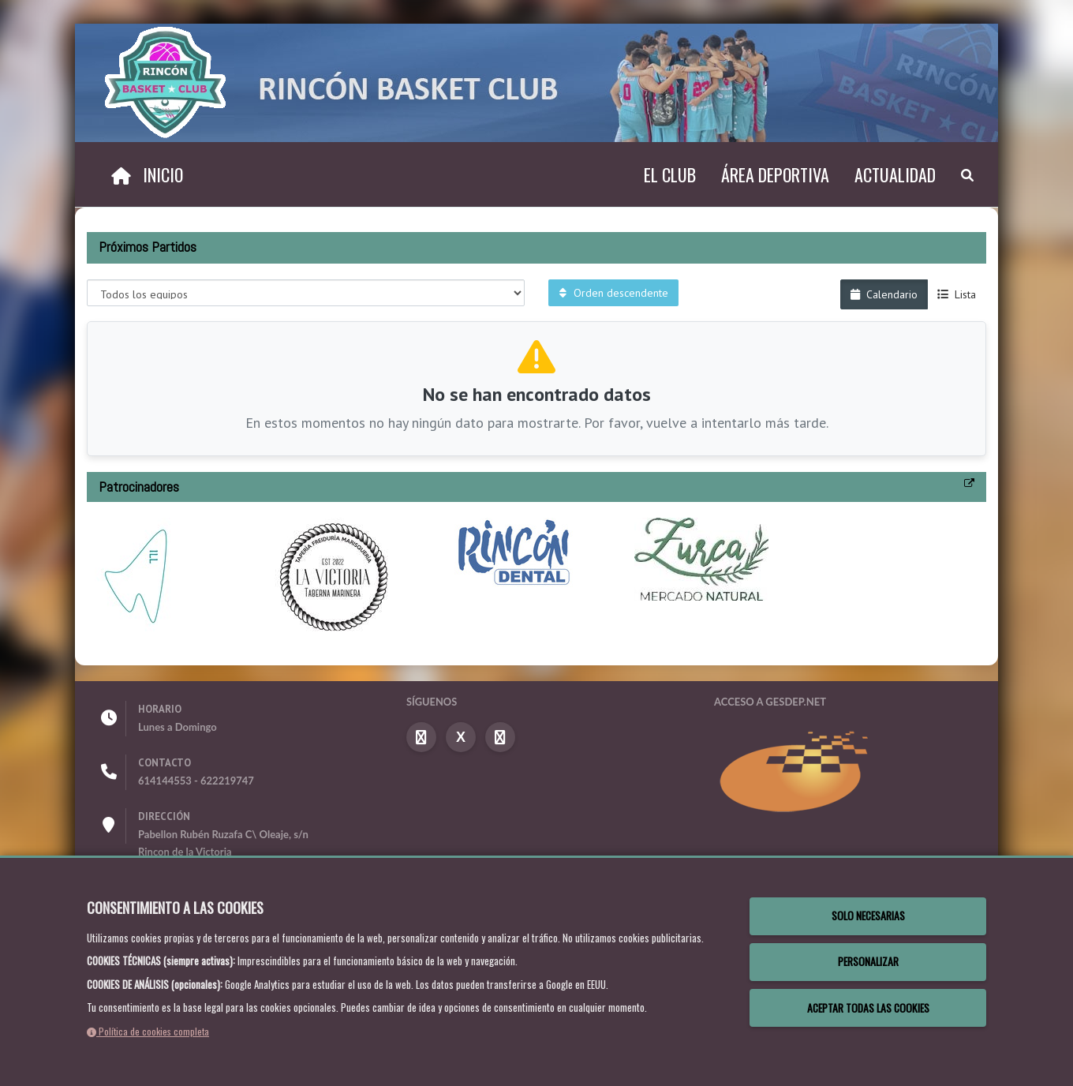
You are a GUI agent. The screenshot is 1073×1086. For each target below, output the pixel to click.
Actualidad (895, 174)
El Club (670, 174)
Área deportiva (775, 174)
